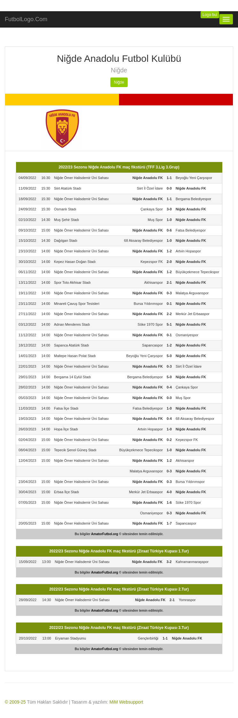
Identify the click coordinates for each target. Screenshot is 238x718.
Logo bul (209, 14)
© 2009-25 (15, 702)
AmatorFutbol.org (104, 534)
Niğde (119, 82)
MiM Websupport (126, 702)
